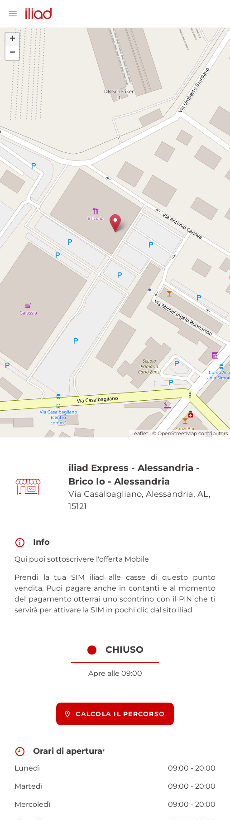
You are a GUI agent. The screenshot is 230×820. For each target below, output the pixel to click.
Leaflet (139, 433)
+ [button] (12, 39)
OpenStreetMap (177, 433)
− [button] (12, 53)
